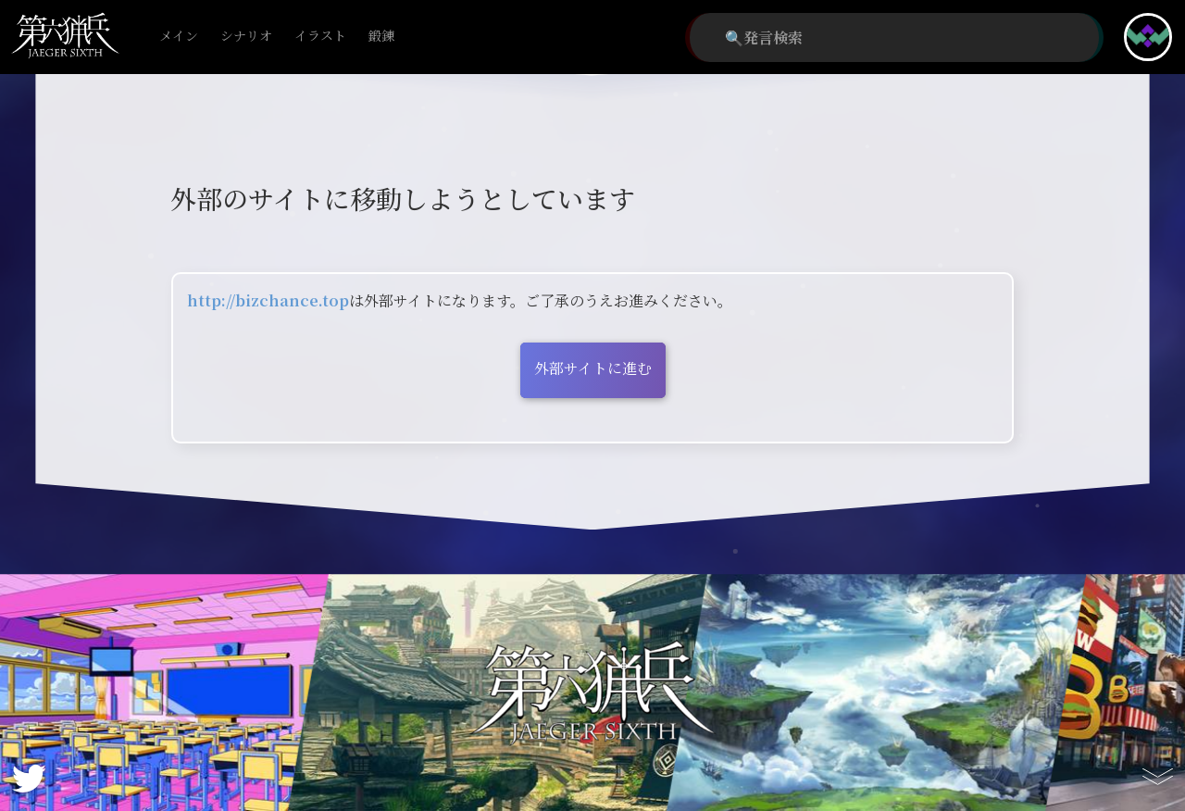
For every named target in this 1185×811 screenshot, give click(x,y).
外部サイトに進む (593, 368)
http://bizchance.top (268, 300)
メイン (178, 36)
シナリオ (246, 36)
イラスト (320, 36)
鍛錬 (381, 36)
